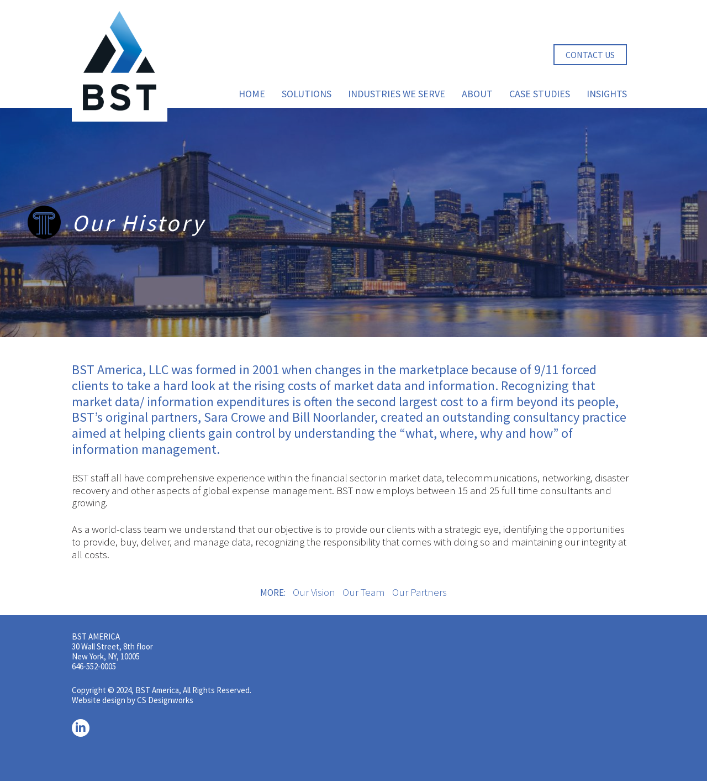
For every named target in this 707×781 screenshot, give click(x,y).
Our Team (363, 592)
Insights (607, 93)
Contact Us (590, 54)
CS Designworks (165, 700)
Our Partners (419, 592)
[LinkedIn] (80, 728)
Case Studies (539, 93)
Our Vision (314, 592)
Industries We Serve (396, 93)
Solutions (306, 93)
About (477, 93)
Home (252, 93)
